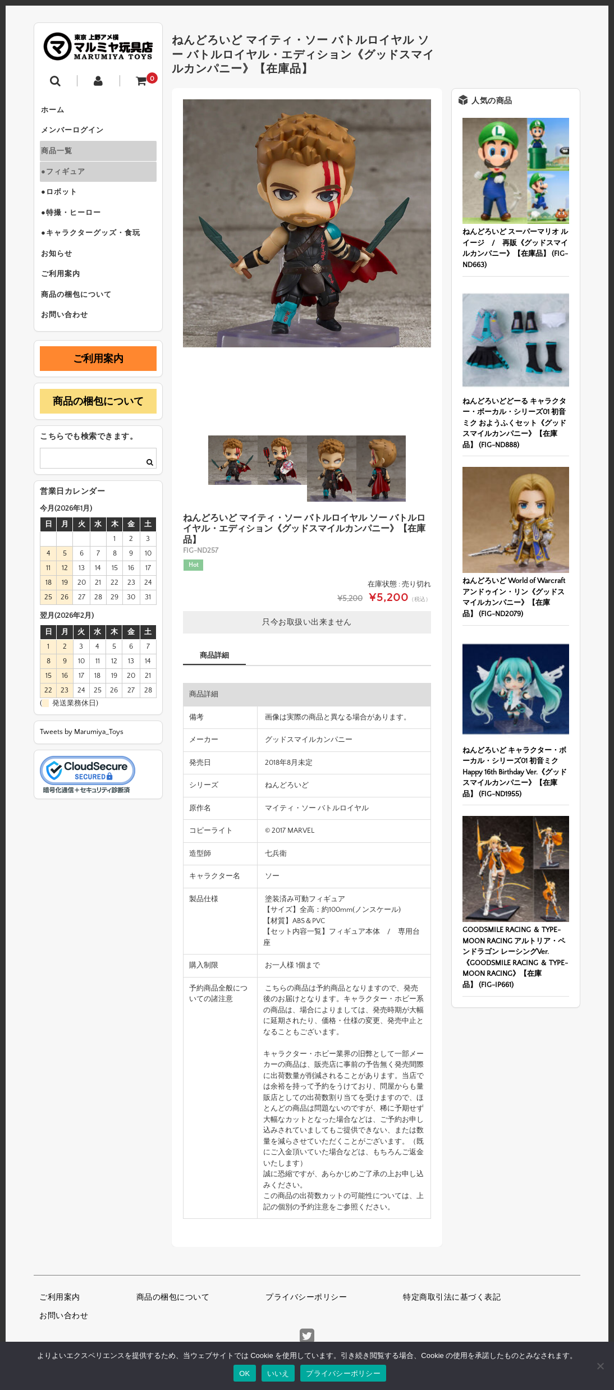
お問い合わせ (69, 347)
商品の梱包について (80, 323)
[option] (307, 223)
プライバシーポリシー (306, 1297)
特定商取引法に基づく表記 (452, 1297)
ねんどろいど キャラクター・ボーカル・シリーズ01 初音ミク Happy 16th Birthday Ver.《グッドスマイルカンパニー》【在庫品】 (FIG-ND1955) (514, 772)
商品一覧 (61, 158)
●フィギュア (67, 182)
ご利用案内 (65, 300)
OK (244, 1373)
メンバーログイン (76, 135)
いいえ (278, 1373)
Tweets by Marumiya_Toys (81, 765)
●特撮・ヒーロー (75, 229)
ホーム (57, 111)
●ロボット (63, 205)
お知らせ (61, 276)
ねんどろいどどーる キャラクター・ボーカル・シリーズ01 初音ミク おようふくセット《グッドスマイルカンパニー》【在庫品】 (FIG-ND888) (514, 423)
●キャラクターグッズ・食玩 (95, 252)
